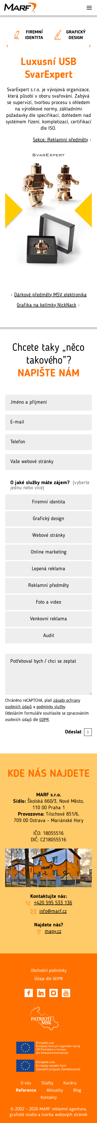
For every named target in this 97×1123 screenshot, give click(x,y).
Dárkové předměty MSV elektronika (48, 295)
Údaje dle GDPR (48, 979)
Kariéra (70, 1083)
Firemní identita (26, 35)
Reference (26, 1090)
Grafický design (68, 35)
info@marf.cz (53, 911)
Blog (77, 1090)
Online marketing (48, 552)
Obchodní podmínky (48, 970)
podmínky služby (50, 707)
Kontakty (49, 1097)
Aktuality (55, 1090)
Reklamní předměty (48, 585)
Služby (47, 1083)
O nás (26, 1083)
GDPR (44, 720)
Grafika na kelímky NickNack (48, 305)
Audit (48, 635)
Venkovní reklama (48, 619)
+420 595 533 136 (53, 903)
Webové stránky (48, 535)
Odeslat (78, 732)
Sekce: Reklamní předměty (62, 140)
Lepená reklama (48, 569)
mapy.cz (53, 931)
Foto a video (48, 602)
